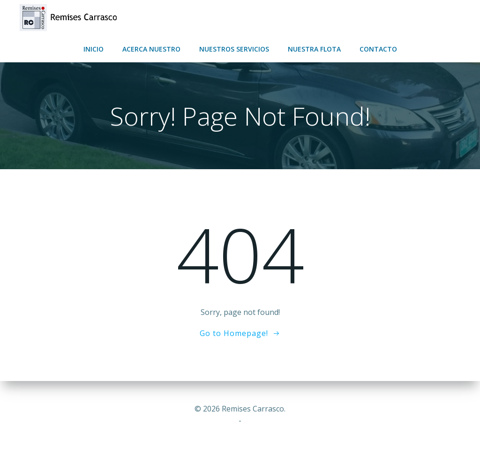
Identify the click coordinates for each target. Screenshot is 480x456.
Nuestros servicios (234, 49)
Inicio (93, 49)
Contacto (378, 49)
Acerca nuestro (151, 49)
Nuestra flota (314, 49)
